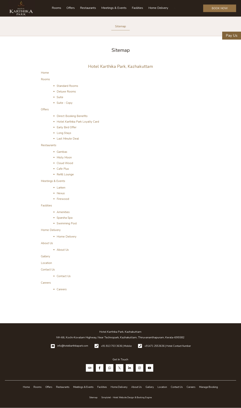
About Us (47, 243)
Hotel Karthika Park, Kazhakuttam (120, 66)
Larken (61, 187)
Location (46, 263)
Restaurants (88, 8)
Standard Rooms (67, 86)
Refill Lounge (65, 174)
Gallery (45, 256)
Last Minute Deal (68, 139)
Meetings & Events (114, 8)
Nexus (61, 193)
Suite (60, 97)
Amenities (63, 212)
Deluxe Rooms (66, 91)
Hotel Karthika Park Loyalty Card (78, 122)
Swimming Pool (67, 223)
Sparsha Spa (64, 218)
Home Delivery (158, 8)
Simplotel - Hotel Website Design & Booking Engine (126, 397)
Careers (46, 283)
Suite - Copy (64, 103)
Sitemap (120, 26)
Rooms (56, 8)
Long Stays (64, 133)
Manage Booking (208, 387)
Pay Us (231, 35)
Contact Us (48, 269)
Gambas (62, 152)
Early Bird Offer (66, 127)
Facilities (137, 8)
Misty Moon (64, 157)
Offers (70, 8)
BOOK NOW (220, 8)
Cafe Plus (63, 169)
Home (45, 73)
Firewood (63, 199)
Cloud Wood (65, 163)
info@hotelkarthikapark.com (72, 346)
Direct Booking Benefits (72, 116)
